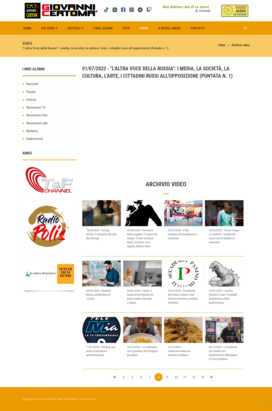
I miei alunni (103, 28)
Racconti (32, 84)
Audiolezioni (34, 139)
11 (184, 377)
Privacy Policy (88, 399)
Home (27, 28)
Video (144, 28)
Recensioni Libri (37, 123)
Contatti (198, 28)
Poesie (30, 92)
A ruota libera (169, 28)
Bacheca (32, 131)
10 (176, 377)
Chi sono (49, 28)
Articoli (76, 28)
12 (193, 377)
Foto (126, 28)
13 (202, 377)
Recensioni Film (37, 115)
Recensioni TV (36, 107)
